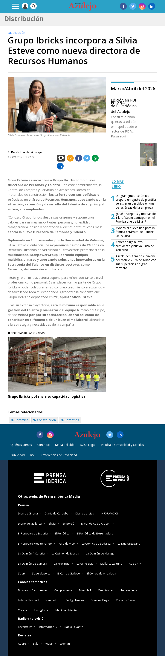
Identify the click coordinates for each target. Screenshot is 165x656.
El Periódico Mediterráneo (35, 543)
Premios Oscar (125, 600)
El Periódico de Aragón (95, 523)
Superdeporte (41, 573)
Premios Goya (100, 600)
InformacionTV (48, 627)
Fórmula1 (85, 590)
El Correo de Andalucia (101, 573)
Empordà (68, 523)
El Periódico (62, 533)
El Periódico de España (33, 533)
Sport (21, 573)
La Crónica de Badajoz (96, 543)
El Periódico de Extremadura (94, 533)
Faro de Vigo (67, 543)
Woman (65, 643)
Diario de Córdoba (57, 513)
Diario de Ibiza (84, 513)
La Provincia (62, 563)
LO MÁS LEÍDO (118, 183)
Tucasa (23, 610)
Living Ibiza (41, 610)
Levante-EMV (84, 563)
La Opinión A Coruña (31, 553)
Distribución (16, 32)
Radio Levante (73, 627)
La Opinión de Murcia (65, 553)
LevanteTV (25, 627)
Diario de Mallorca (30, 523)
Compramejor (63, 590)
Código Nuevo (75, 600)
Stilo (35, 643)
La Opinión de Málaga (100, 553)
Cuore (22, 643)
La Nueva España (129, 543)
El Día (52, 523)
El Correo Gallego (69, 573)
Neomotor (52, 600)
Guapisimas (106, 590)
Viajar (49, 643)
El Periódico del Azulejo (25, 152)
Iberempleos (129, 590)
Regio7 (133, 563)
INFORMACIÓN (110, 513)
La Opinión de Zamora (32, 563)
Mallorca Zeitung (111, 563)
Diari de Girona (28, 513)
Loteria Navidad (28, 600)
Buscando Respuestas (32, 590)
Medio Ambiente (66, 610)
